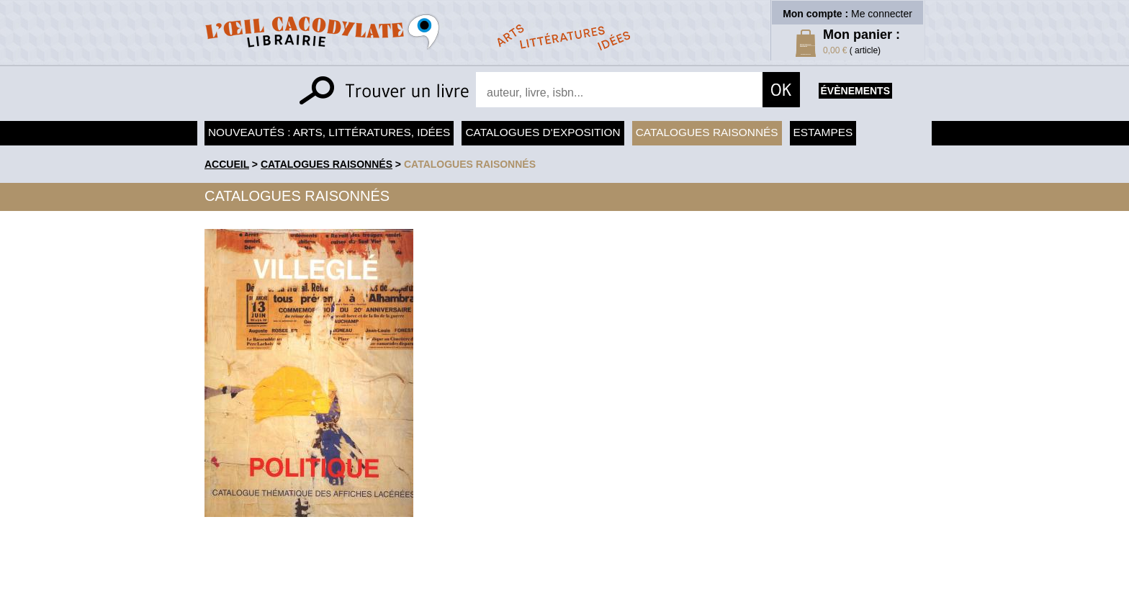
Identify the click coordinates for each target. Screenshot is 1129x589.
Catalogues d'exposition (542, 132)
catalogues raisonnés (470, 164)
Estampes (823, 132)
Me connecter (881, 13)
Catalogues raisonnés (707, 132)
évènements (855, 90)
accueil (226, 164)
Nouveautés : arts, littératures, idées (329, 132)
